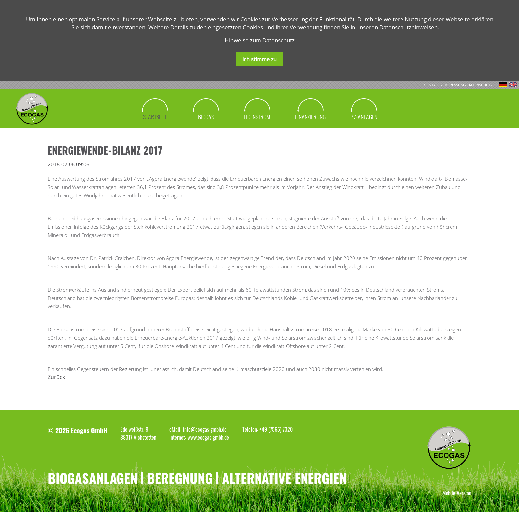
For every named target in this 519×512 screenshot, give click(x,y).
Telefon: (250, 429)
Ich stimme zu (259, 59)
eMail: (175, 429)
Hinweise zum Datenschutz (260, 40)
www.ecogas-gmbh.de (208, 437)
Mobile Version (456, 493)
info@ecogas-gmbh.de (205, 429)
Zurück (56, 377)
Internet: (177, 437)
